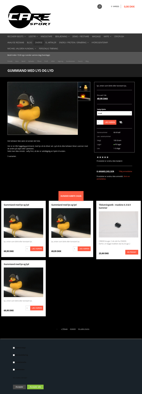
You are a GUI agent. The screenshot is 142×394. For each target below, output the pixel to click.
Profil (46, 61)
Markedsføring (22, 355)
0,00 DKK (129, 6)
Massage (96, 36)
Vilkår (53, 61)
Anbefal (73, 329)
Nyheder (31, 61)
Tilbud (39, 61)
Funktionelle (21, 362)
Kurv (17, 61)
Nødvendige (21, 348)
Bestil (23, 61)
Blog (29, 42)
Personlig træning (48, 48)
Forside (10, 61)
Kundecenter (70, 61)
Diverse (38, 42)
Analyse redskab (16, 42)
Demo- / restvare (80, 36)
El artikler (50, 42)
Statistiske (20, 369)
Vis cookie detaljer (20, 378)
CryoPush (119, 36)
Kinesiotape (46, 36)
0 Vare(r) (115, 6)
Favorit (80, 61)
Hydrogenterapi (100, 42)
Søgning (60, 61)
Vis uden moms (83, 329)
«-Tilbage (64, 329)
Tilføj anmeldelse (125, 171)
